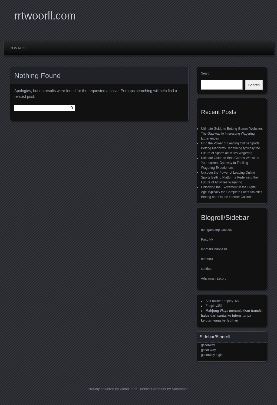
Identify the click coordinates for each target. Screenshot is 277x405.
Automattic (180, 389)
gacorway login (212, 355)
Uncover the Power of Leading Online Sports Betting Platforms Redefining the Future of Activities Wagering (229, 177)
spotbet (206, 269)
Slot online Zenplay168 (222, 301)
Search (206, 73)
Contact (17, 48)
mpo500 (207, 259)
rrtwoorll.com (45, 16)
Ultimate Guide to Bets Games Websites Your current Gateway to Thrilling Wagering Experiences (230, 163)
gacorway (208, 345)
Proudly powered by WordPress (112, 389)
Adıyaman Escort (213, 278)
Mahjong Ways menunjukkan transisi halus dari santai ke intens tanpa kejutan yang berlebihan (231, 315)
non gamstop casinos (216, 230)
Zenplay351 (214, 306)
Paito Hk (207, 239)
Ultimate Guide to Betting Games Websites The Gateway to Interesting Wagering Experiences (232, 133)
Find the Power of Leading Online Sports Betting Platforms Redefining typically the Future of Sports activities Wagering (230, 148)
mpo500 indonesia (214, 249)
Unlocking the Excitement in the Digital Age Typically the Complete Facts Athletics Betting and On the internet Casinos (231, 192)
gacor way (208, 350)
